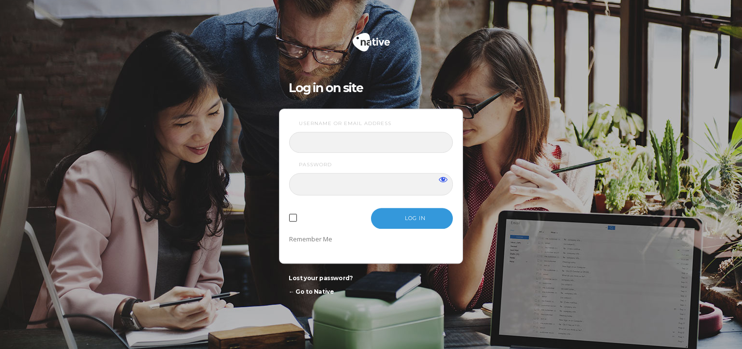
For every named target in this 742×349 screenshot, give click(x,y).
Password (315, 164)
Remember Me (310, 239)
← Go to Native (311, 291)
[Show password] (443, 179)
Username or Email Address (345, 123)
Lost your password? (321, 278)
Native (408, 38)
